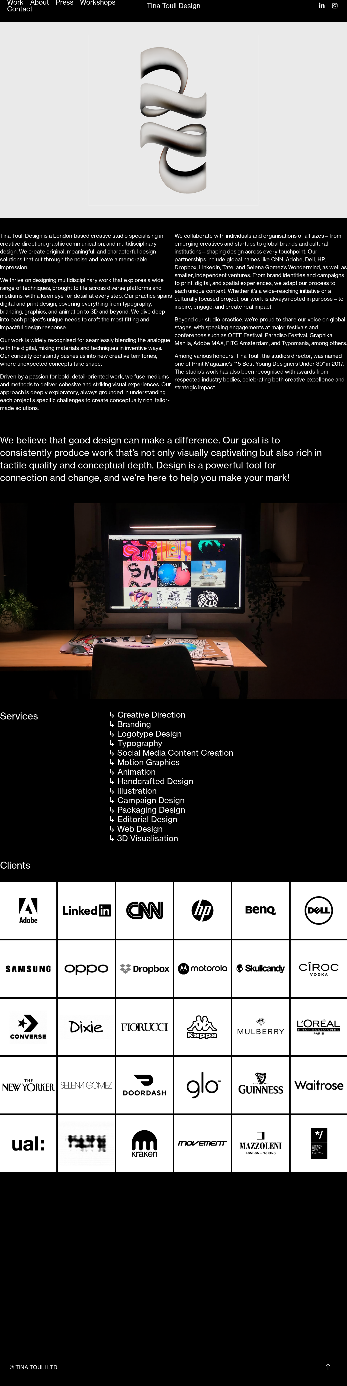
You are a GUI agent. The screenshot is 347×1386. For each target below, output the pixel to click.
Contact (20, 9)
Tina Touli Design (173, 6)
